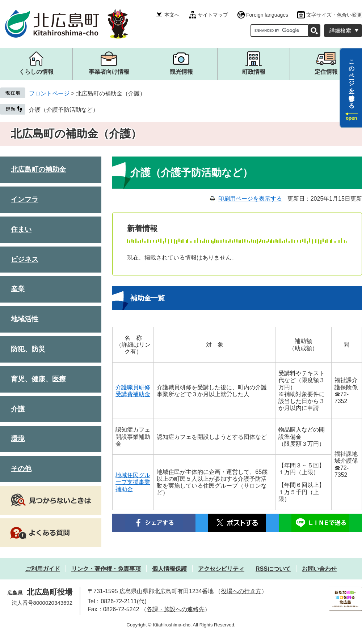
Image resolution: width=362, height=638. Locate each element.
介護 (18, 409)
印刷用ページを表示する (250, 199)
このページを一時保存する (352, 81)
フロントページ (49, 93)
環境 (18, 438)
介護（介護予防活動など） (63, 110)
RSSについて (273, 569)
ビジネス (24, 259)
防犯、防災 (28, 349)
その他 (21, 468)
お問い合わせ (319, 569)
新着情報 (142, 228)
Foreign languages (267, 15)
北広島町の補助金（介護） (76, 134)
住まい (21, 229)
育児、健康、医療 (38, 379)
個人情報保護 (169, 569)
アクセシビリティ (221, 569)
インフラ (24, 199)
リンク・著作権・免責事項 (106, 569)
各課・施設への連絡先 (176, 609)
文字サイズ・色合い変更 (334, 15)
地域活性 (24, 319)
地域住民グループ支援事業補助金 (132, 482)
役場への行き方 (241, 591)
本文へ (172, 15)
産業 (18, 289)
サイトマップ (213, 15)
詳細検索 (340, 30)
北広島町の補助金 (38, 169)
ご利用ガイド (42, 569)
